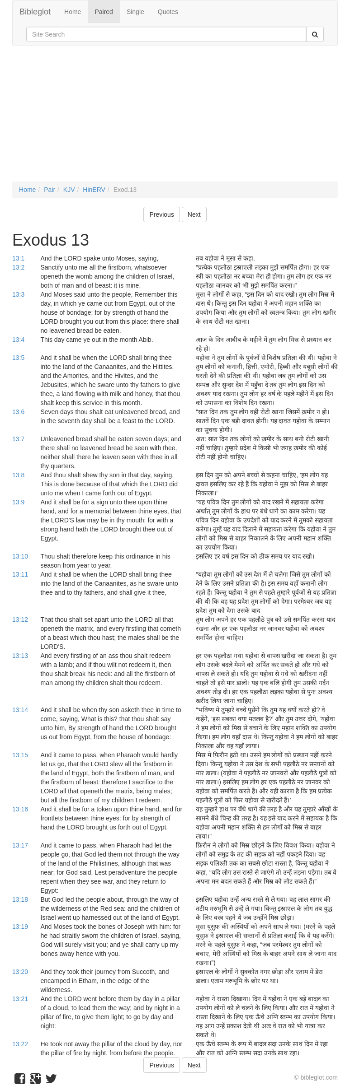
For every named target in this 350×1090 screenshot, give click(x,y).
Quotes (168, 11)
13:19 (20, 926)
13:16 (20, 809)
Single (135, 11)
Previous (161, 214)
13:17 (20, 845)
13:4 (18, 339)
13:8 (18, 475)
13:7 (18, 439)
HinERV (94, 189)
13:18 (20, 899)
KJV (69, 189)
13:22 (20, 1044)
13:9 (18, 502)
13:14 (20, 709)
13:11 (20, 574)
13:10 (20, 556)
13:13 (20, 655)
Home (72, 11)
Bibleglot (35, 11)
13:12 (20, 619)
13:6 (18, 411)
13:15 (20, 755)
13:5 (18, 357)
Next (194, 214)
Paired (104, 11)
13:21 (20, 998)
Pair (49, 189)
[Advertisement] (175, 118)
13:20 (20, 971)
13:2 (18, 267)
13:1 (18, 258)
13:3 (18, 294)
